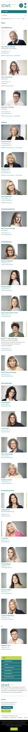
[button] (25, 4)
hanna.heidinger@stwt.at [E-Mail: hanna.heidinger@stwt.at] (6, 234)
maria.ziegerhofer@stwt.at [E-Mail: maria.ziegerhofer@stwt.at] (6, 200)
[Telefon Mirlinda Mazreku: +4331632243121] (5, 289)
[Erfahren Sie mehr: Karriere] (7, 707)
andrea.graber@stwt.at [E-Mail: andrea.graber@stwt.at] (6, 172)
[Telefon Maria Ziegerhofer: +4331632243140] (5, 198)
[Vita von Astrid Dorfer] (9, 203)
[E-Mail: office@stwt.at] (25, 7)
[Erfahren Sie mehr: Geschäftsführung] (11, 661)
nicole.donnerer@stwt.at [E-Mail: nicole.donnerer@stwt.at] (6, 145)
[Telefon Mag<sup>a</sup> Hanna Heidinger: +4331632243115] (5, 233)
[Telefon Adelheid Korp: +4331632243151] (5, 514)
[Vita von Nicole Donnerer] (9, 56)
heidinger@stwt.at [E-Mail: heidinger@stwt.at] (5, 53)
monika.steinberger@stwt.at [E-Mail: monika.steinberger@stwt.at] (7, 376)
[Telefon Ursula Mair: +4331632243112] (5, 540)
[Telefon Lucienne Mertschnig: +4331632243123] (5, 617)
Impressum (20, 1)
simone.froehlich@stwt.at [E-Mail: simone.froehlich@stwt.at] (6, 593)
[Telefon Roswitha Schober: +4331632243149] (5, 482)
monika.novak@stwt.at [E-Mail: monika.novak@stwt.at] (6, 316)
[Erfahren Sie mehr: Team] (11, 658)
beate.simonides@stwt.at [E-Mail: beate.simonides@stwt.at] (6, 350)
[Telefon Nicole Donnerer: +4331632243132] (5, 143)
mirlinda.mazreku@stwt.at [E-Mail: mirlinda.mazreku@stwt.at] (6, 290)
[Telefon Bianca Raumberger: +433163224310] (5, 456)
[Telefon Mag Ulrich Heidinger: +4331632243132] (5, 112)
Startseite (13, 18)
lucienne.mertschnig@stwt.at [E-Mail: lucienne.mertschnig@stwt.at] (7, 619)
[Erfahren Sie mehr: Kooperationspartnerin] (11, 667)
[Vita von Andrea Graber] (17, 56)
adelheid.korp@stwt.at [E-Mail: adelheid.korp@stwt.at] (6, 515)
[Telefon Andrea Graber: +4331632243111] (5, 171)
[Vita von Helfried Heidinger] (10, 148)
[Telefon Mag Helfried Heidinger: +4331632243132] (5, 51)
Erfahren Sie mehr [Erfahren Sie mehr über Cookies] (18, 725)
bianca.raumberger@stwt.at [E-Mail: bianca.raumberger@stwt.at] (7, 457)
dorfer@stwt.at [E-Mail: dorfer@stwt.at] (4, 83)
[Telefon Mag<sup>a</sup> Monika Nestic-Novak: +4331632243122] (5, 315)
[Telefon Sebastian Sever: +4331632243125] (5, 647)
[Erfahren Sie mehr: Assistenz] (11, 664)
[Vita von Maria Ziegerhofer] (9, 86)
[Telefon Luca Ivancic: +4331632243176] (5, 430)
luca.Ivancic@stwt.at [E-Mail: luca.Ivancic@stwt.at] (5, 431)
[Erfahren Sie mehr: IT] (11, 680)
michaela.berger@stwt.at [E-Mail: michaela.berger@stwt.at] (6, 567)
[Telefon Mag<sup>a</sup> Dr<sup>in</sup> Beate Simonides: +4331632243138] (5, 348)
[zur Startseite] (8, 5)
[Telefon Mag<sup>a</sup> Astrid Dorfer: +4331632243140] (5, 81)
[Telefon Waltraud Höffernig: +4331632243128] (5, 263)
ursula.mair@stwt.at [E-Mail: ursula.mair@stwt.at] (5, 541)
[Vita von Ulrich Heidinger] (18, 148)
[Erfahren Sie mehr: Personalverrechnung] (11, 676)
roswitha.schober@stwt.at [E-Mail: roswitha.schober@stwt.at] (6, 483)
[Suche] (12, 15)
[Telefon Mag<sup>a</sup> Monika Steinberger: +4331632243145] (5, 374)
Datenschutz (15, 1)
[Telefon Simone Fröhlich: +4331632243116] (5, 592)
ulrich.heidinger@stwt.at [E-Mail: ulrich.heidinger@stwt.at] (6, 113)
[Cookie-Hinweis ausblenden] (14, 729)
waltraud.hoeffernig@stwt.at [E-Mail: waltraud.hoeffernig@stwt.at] (7, 264)
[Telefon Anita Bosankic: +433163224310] (5, 404)
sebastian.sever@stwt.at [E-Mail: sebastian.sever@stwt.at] (6, 649)
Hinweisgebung (8, 1)
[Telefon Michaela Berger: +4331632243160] (5, 566)
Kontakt (25, 1)
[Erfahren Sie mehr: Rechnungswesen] (11, 673)
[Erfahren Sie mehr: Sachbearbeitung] (11, 670)
